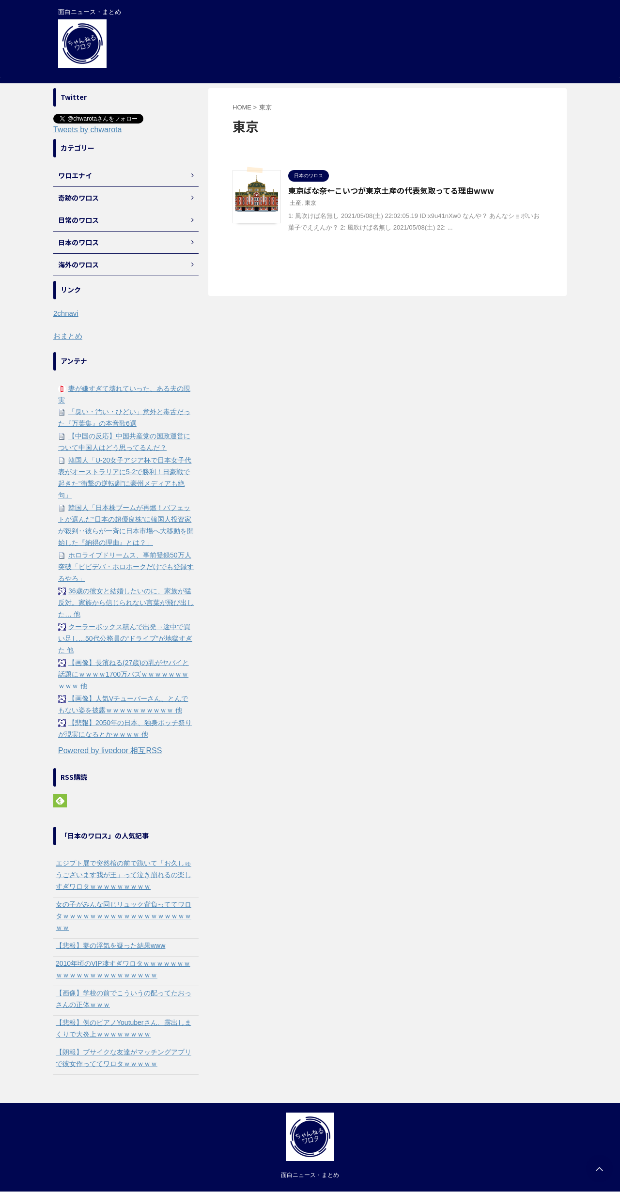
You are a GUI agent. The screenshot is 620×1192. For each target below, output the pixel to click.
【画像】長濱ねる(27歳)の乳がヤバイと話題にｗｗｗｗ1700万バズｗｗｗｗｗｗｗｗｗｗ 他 (123, 674)
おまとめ (67, 336)
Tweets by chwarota (87, 129)
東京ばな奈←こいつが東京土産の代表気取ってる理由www (391, 190)
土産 (295, 203)
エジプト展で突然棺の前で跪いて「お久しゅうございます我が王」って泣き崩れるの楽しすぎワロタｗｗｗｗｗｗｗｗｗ (123, 874)
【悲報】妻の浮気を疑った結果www (110, 945)
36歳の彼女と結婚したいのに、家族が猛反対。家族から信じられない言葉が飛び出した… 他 (126, 602)
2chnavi (65, 313)
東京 (310, 203)
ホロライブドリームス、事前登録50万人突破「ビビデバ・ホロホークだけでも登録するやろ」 (126, 566)
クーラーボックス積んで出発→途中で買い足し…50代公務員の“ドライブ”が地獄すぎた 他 (125, 638)
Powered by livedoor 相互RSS (110, 750)
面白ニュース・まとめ (310, 1175)
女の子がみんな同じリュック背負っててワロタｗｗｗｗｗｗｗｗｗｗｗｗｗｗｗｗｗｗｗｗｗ (123, 915)
